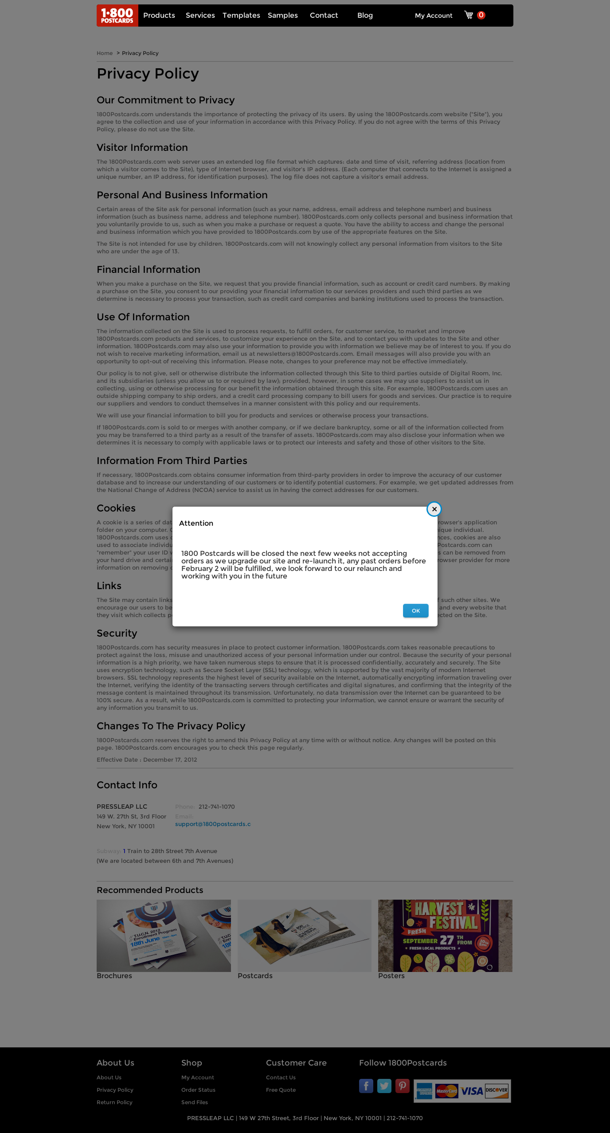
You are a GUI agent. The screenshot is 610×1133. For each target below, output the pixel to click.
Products (159, 15)
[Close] (434, 509)
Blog (365, 15)
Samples (283, 15)
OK (416, 610)
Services (200, 15)
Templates (241, 15)
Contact (324, 15)
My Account (434, 16)
